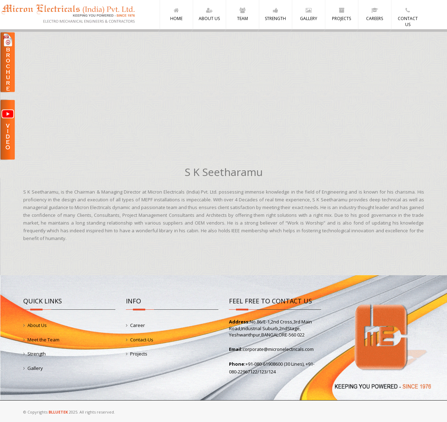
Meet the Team (43, 339)
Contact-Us (141, 339)
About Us (37, 325)
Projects (138, 354)
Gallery (35, 368)
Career (137, 325)
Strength (36, 354)
